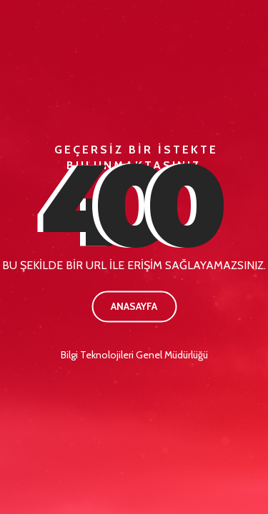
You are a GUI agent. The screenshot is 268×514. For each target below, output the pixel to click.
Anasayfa (134, 306)
